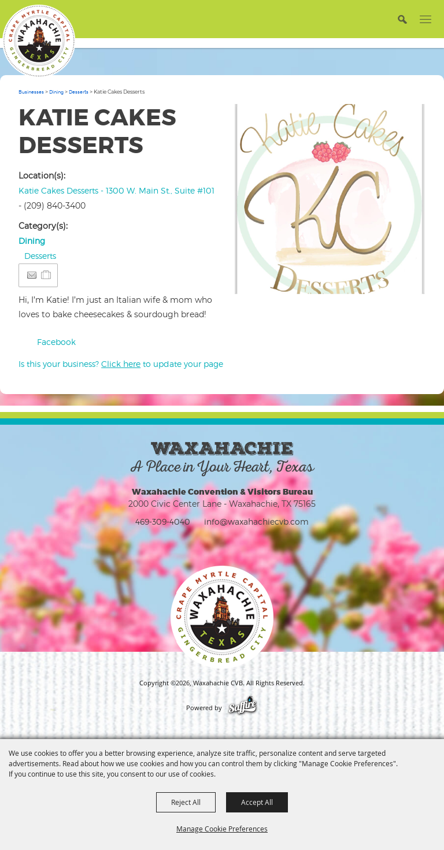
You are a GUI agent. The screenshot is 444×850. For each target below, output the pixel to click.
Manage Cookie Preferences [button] (222, 828)
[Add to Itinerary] (46, 275)
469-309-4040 (162, 521)
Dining (56, 92)
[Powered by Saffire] (242, 708)
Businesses (31, 92)
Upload (405, 281)
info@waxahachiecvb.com (256, 521)
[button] (330, 199)
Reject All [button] (186, 802)
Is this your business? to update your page (120, 364)
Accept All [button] (257, 802)
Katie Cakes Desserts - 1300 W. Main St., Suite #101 (116, 190)
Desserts (78, 92)
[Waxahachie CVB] (38, 41)
